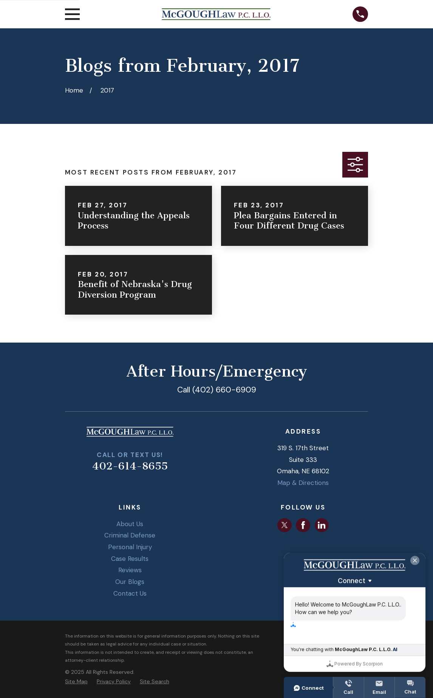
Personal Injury (130, 547)
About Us (129, 524)
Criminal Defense (129, 535)
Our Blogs (129, 582)
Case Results (129, 558)
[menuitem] (76, 682)
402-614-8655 (130, 466)
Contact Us (130, 593)
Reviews (130, 570)
